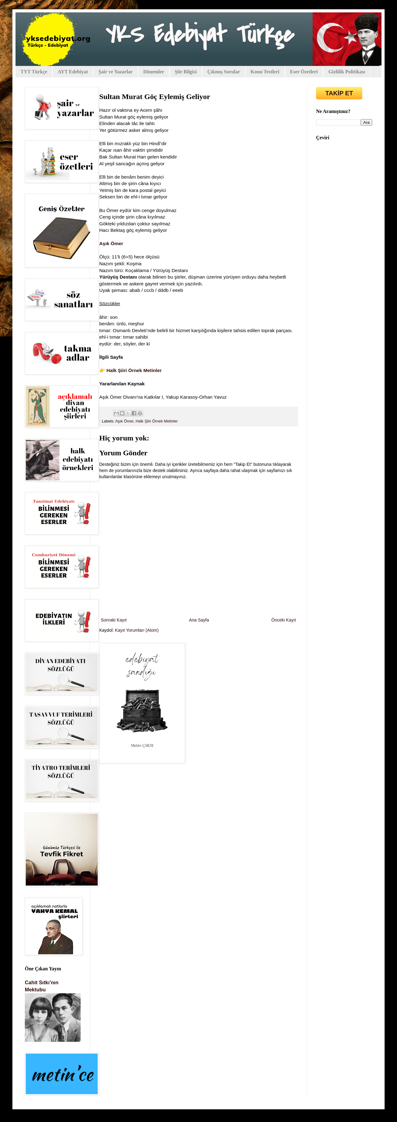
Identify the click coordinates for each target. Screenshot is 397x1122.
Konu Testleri (265, 71)
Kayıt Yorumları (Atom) (137, 630)
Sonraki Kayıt (114, 619)
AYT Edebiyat (73, 71)
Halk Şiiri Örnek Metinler (134, 370)
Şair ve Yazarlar (115, 71)
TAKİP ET (339, 93)
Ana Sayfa (199, 619)
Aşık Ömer (111, 243)
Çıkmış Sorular (223, 71)
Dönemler (153, 71)
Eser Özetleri (304, 71)
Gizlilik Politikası (346, 71)
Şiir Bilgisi (186, 71)
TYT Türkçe (33, 71)
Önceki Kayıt (283, 619)
